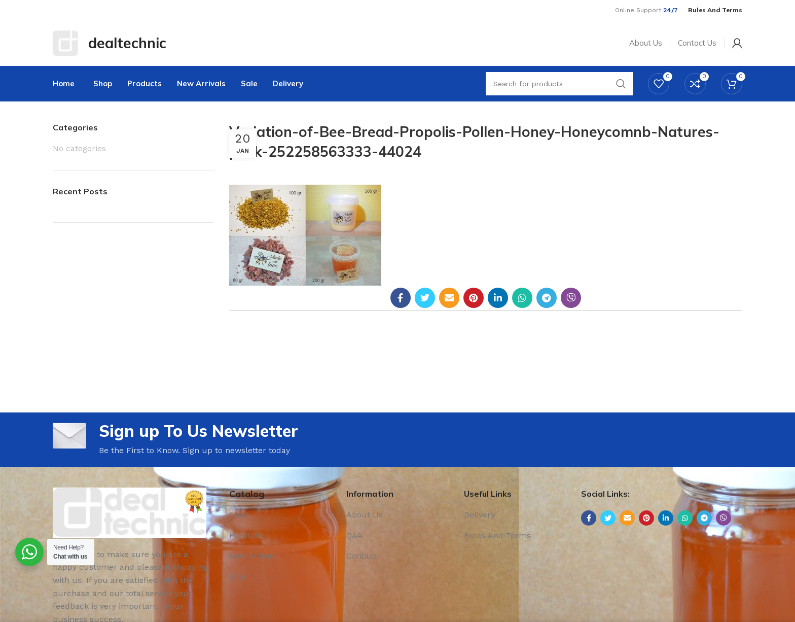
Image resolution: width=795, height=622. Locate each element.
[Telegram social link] (546, 298)
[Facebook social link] (400, 298)
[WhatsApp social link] (522, 298)
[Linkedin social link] (498, 298)
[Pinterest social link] (473, 298)
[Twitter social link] (425, 298)
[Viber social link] (571, 298)
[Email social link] (449, 298)
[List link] (280, 515)
